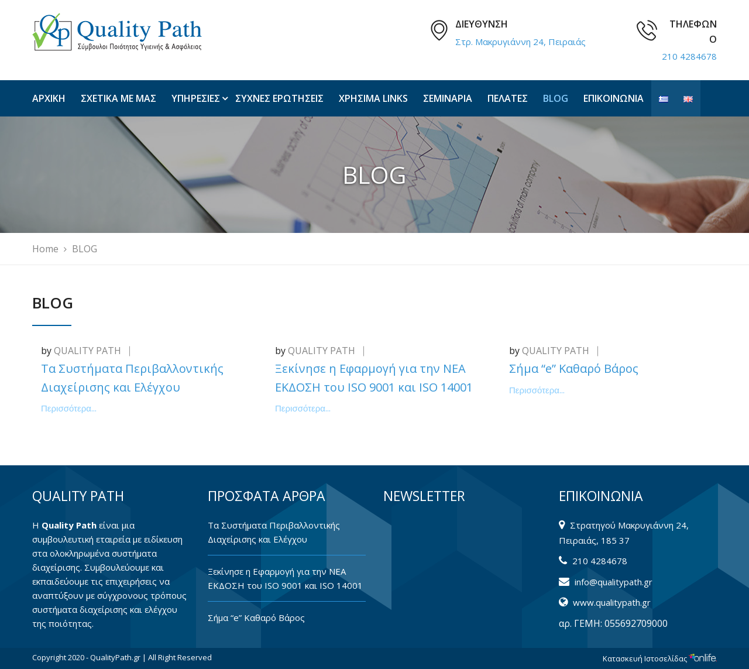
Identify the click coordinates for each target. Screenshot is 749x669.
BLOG (555, 98)
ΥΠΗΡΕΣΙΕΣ (195, 98)
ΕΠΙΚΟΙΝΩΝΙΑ (613, 98)
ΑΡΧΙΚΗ (49, 98)
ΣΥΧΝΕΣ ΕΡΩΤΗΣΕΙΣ (279, 98)
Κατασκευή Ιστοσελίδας (660, 658)
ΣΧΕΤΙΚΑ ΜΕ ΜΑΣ (118, 98)
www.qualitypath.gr (612, 602)
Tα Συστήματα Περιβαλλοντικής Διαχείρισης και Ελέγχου (274, 532)
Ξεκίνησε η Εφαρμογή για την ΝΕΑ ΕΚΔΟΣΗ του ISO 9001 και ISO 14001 (285, 578)
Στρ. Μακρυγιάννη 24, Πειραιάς (520, 41)
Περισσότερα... (69, 408)
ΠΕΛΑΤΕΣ (507, 98)
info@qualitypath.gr (613, 582)
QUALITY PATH (87, 350)
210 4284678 (689, 56)
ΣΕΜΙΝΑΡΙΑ (447, 98)
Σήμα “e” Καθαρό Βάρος (573, 368)
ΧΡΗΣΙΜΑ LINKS (373, 98)
